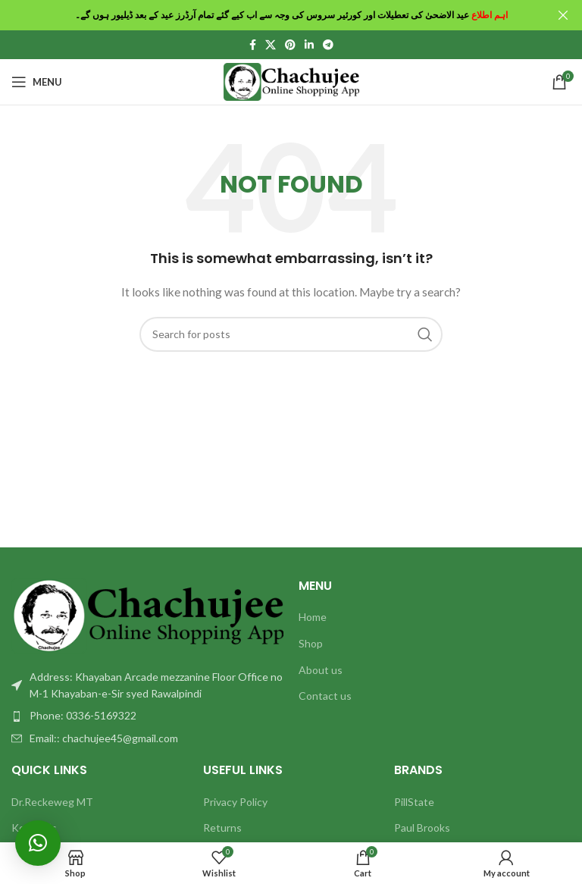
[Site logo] (291, 80)
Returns (222, 827)
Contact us (325, 695)
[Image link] (147, 613)
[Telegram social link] (328, 44)
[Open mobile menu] (37, 81)
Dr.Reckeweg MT (52, 801)
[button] (38, 843)
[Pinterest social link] (290, 44)
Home (313, 616)
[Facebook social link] (253, 44)
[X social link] (270, 44)
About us (321, 669)
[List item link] (147, 715)
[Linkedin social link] (309, 44)
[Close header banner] (563, 15)
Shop (311, 642)
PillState (414, 801)
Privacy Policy (235, 801)
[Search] (291, 333)
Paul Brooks (422, 827)
